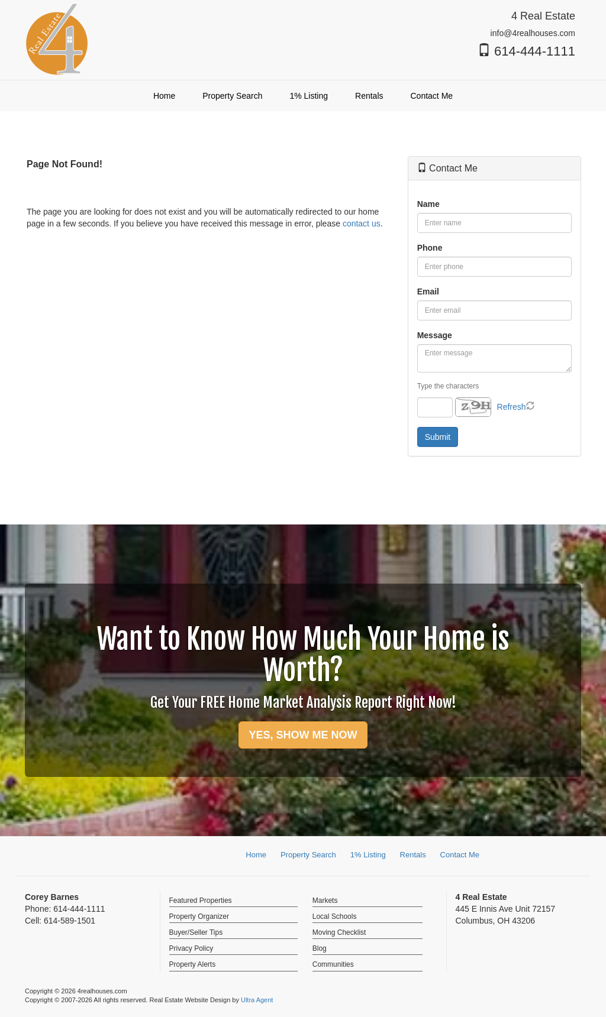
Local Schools (334, 916)
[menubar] (303, 95)
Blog (319, 948)
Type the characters (448, 386)
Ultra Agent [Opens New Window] (257, 999)
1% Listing (368, 854)
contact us (362, 223)
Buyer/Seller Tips (196, 932)
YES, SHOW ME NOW (303, 735)
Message (434, 335)
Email (428, 291)
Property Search (308, 854)
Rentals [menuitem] (369, 96)
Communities (333, 964)
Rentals (413, 854)
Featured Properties (200, 900)
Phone (430, 247)
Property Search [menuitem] (232, 96)
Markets (325, 900)
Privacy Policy (191, 948)
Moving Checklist (339, 932)
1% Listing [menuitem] (308, 96)
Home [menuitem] (164, 96)
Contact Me (459, 854)
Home (256, 854)
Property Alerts (192, 964)
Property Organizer (199, 916)
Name (428, 204)
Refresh (511, 407)
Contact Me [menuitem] (432, 96)
